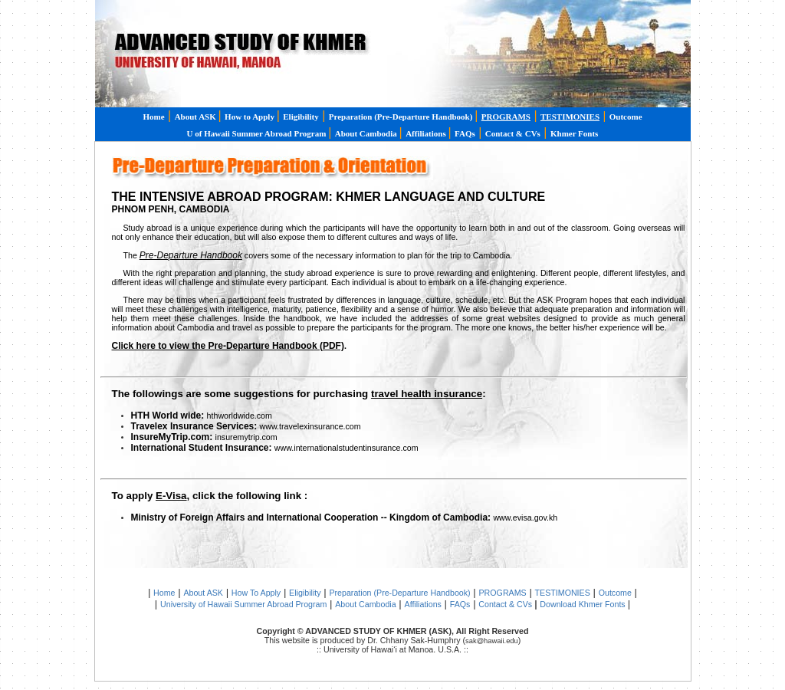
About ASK (196, 116)
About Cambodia (367, 133)
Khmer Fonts (574, 133)
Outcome (625, 116)
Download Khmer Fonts (583, 604)
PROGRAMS (503, 592)
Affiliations (427, 133)
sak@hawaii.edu (491, 641)
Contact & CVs (512, 133)
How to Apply (251, 116)
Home (153, 116)
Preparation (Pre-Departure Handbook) (399, 592)
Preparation (402, 116)
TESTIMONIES (562, 592)
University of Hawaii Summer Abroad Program (243, 604)
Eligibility (300, 116)
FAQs (465, 133)
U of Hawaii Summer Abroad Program (258, 133)
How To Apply (256, 592)
